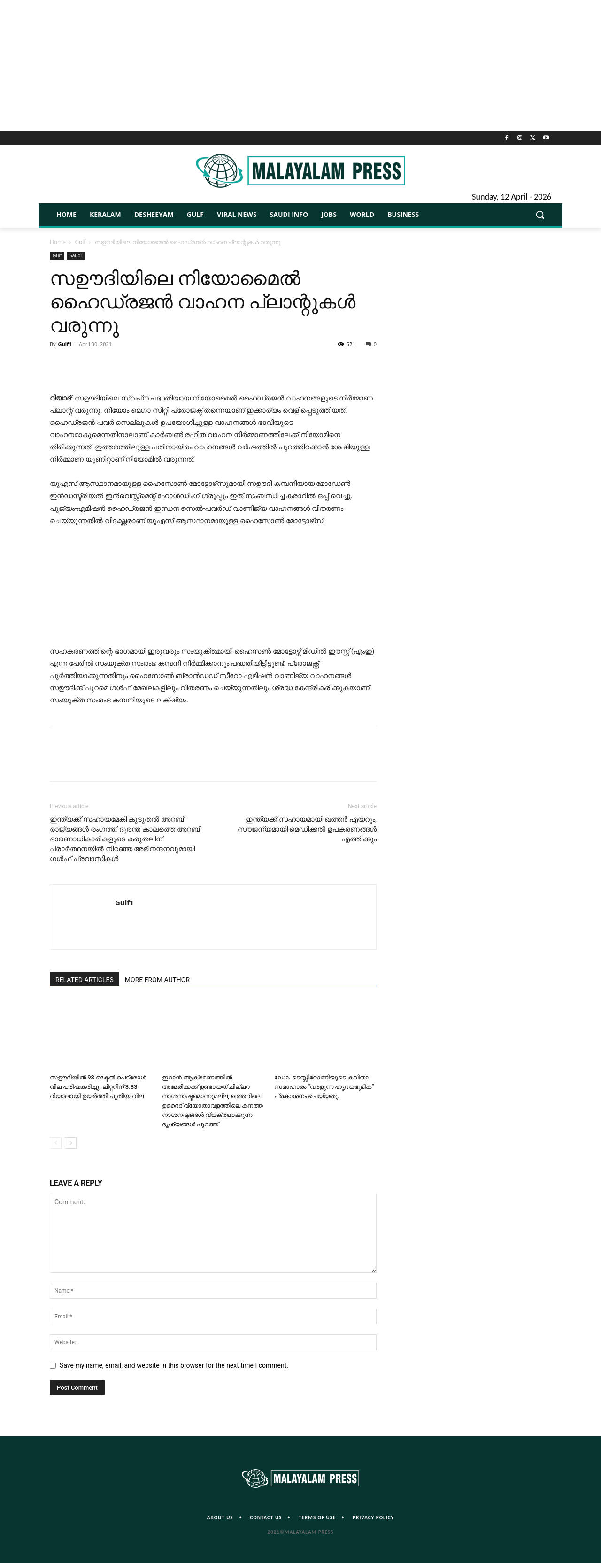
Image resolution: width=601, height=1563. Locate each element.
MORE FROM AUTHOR (157, 980)
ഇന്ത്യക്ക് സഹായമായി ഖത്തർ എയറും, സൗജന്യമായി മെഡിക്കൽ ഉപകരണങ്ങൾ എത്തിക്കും (307, 829)
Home (58, 242)
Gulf (80, 242)
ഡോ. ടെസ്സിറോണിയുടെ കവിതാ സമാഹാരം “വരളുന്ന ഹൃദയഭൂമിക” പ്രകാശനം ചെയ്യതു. (324, 1087)
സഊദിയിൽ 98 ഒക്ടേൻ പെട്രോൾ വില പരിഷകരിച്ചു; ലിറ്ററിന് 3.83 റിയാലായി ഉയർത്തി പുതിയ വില (98, 1087)
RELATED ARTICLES (84, 980)
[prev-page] (56, 1143)
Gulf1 (64, 343)
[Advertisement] (300, 65)
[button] (540, 214)
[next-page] (71, 1143)
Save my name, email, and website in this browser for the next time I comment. (174, 1365)
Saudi (75, 255)
